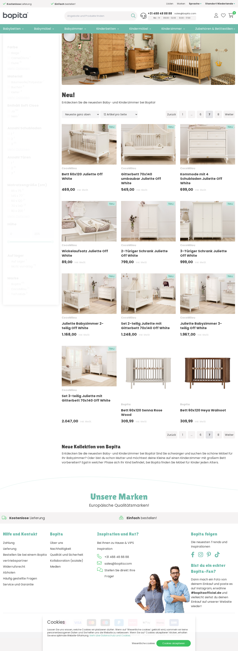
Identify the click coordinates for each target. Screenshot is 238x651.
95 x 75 (17, 204)
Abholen (9, 585)
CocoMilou (20, 302)
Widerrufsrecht (14, 579)
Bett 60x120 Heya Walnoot (203, 423)
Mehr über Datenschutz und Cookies (110, 635)
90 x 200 (18, 224)
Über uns (56, 556)
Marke (13, 291)
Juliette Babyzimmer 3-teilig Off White (201, 338)
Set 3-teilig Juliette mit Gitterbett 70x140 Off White (86, 411)
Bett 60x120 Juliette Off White (82, 189)
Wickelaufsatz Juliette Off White (85, 266)
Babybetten (12, 29)
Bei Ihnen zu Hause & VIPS (115, 556)
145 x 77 (17, 209)
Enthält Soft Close (23, 118)
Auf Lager (19, 274)
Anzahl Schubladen (24, 141)
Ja (14, 124)
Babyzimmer (73, 29)
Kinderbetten (106, 29)
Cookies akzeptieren (173, 643)
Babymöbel (42, 29)
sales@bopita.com (185, 13)
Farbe (12, 60)
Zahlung (9, 556)
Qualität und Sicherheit (66, 568)
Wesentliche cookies (143, 643)
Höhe (12, 237)
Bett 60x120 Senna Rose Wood (141, 425)
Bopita (17, 297)
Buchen (17, 100)
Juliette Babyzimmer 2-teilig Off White (83, 338)
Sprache (195, 3)
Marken (181, 3)
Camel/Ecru (20, 71)
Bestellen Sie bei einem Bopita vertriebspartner (25, 571)
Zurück (171, 127)
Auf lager (15, 268)
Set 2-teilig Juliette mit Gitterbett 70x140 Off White (145, 338)
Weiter (229, 127)
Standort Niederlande (220, 3)
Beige (16, 66)
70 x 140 (18, 219)
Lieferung (9, 562)
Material (14, 89)
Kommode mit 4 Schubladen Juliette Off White (201, 191)
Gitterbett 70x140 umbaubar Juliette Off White (141, 191)
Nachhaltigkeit (60, 562)
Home (6, 38)
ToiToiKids (19, 307)
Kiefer (16, 105)
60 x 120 (18, 214)
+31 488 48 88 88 (160, 13)
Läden (169, 3)
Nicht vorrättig (23, 279)
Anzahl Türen (19, 170)
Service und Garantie (18, 597)
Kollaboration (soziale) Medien (66, 577)
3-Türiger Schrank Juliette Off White (203, 266)
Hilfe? (26, 4)
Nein (15, 129)
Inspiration (104, 562)
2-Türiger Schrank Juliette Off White (144, 266)
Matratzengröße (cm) (27, 198)
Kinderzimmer (171, 29)
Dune (16, 76)
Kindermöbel (138, 29)
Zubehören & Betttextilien (214, 29)
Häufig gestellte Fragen (20, 591)
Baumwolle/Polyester (27, 95)
